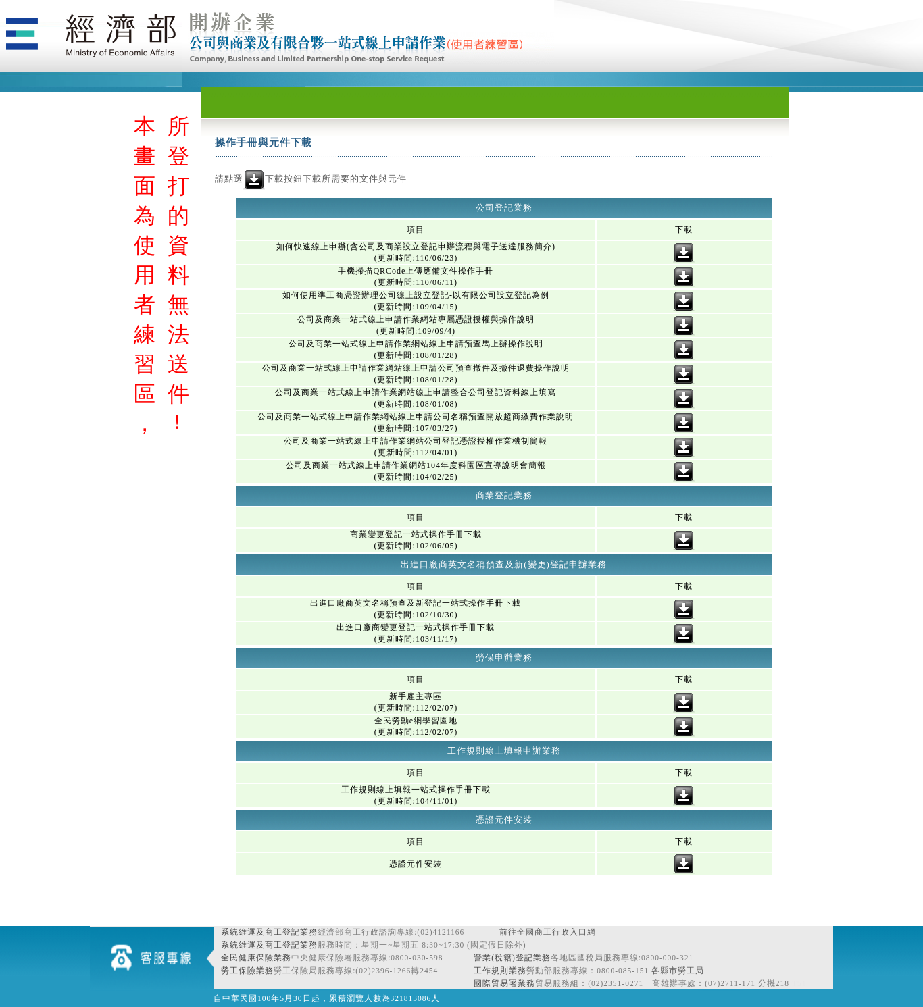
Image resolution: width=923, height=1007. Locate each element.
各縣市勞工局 (677, 970)
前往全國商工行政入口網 (547, 932)
